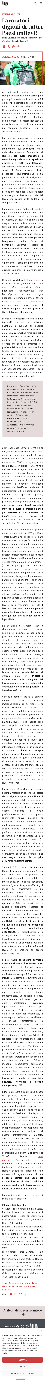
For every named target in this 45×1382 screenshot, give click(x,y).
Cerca (35, 3)
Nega (22, 1367)
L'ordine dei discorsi (12, 14)
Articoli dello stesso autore (22, 1312)
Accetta (22, 1360)
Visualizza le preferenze (22, 1373)
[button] (41, 1330)
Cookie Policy (21, 1379)
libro (38, 279)
